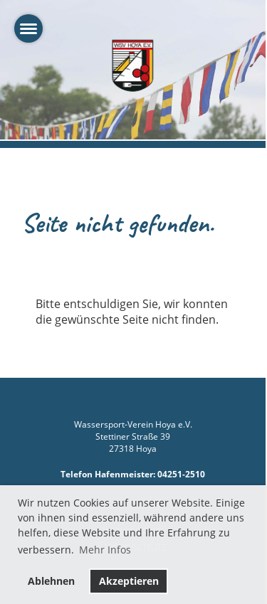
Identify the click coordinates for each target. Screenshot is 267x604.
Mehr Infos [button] (105, 549)
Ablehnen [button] (51, 581)
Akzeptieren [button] (129, 581)
